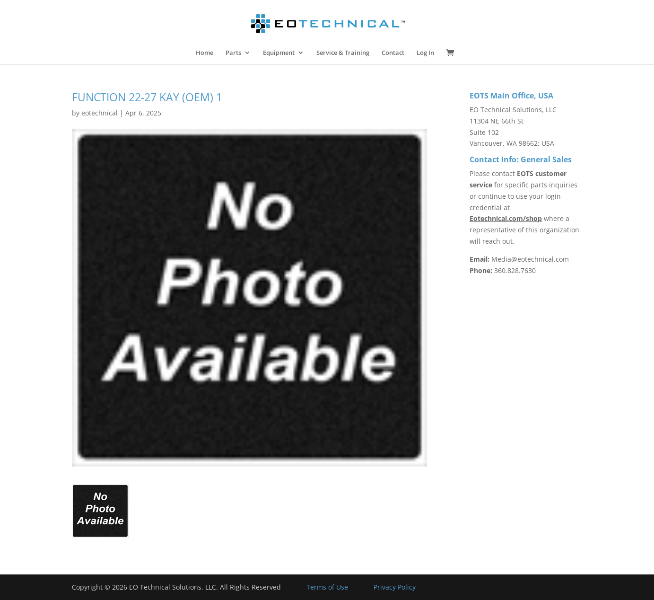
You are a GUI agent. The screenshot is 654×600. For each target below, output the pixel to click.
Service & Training (342, 53)
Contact (393, 53)
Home (204, 53)
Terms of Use (327, 586)
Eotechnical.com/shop (506, 218)
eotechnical (99, 112)
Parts (233, 53)
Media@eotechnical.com (530, 259)
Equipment (279, 53)
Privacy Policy (395, 586)
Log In (425, 53)
